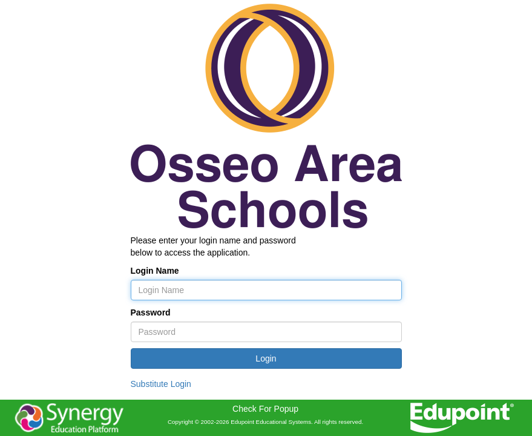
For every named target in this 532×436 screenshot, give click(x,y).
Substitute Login (161, 384)
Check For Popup (265, 409)
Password (151, 312)
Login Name (155, 271)
